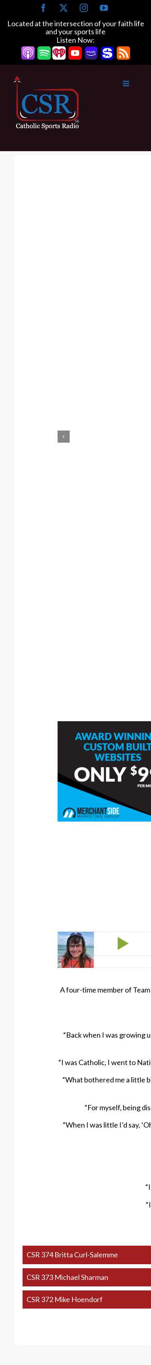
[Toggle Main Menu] (110, 83)
